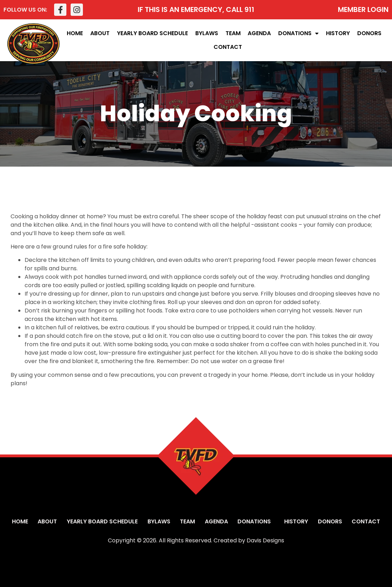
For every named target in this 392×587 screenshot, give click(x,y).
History (338, 33)
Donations (298, 33)
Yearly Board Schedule (152, 33)
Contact (228, 47)
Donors (369, 33)
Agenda (259, 33)
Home (75, 33)
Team (233, 33)
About (100, 33)
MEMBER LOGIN (363, 9)
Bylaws (206, 33)
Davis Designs (265, 540)
